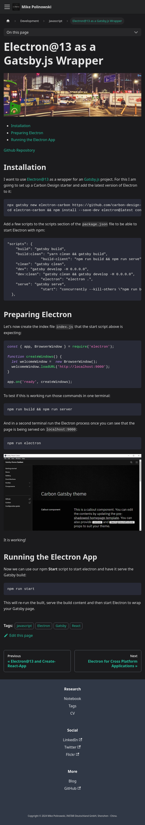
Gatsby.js (92, 179)
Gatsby (61, 626)
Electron (43, 626)
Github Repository (19, 150)
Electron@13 (37, 179)
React (76, 626)
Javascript (24, 626)
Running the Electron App (33, 139)
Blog (72, 781)
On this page (18, 32)
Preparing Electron (27, 132)
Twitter (72, 747)
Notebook (72, 698)
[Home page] (8, 21)
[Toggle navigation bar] (7, 6)
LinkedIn (72, 739)
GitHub (72, 788)
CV (72, 713)
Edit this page (18, 635)
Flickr (72, 754)
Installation (20, 125)
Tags (72, 705)
